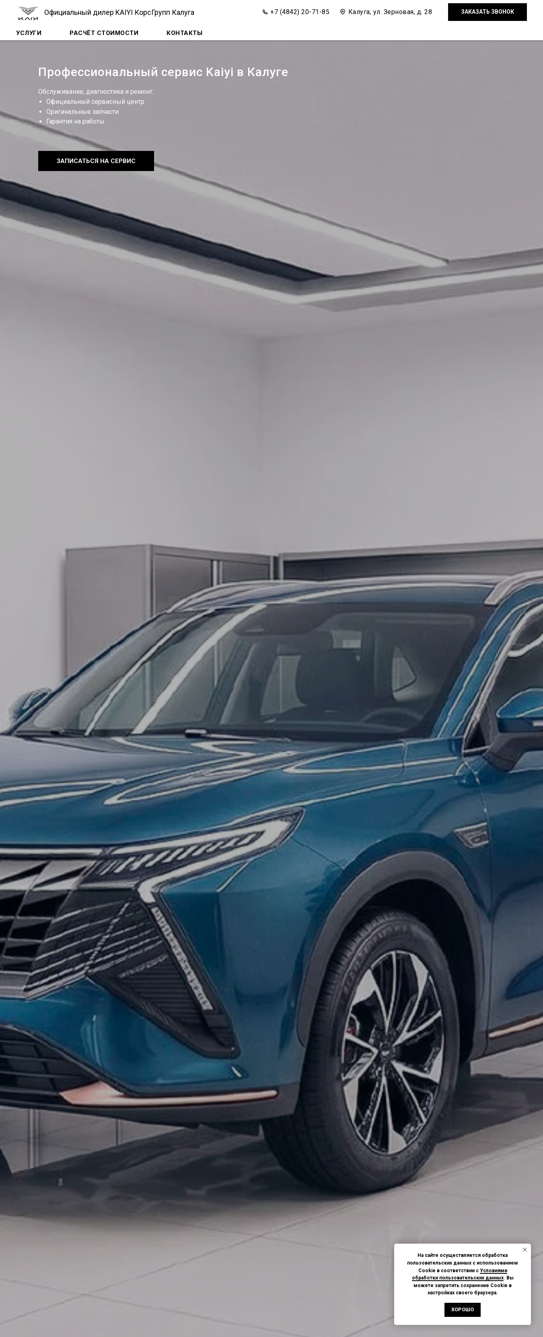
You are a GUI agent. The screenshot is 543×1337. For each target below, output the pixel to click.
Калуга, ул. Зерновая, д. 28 (390, 12)
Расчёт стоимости (104, 33)
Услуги (28, 33)
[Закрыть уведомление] (525, 1250)
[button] (487, 12)
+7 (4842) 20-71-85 (299, 12)
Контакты (184, 33)
